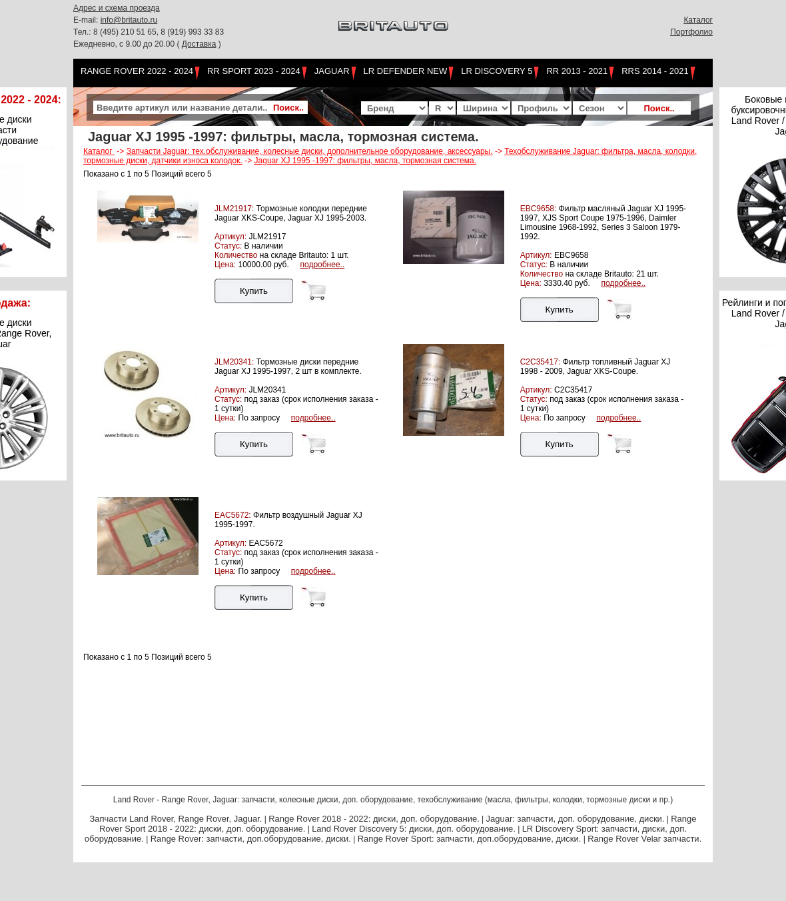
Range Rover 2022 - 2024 (137, 71)
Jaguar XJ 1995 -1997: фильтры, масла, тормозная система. (365, 160)
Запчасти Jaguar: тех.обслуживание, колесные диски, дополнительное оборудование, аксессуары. (310, 151)
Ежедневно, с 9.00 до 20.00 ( (127, 44)
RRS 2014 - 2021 (654, 71)
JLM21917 (267, 236)
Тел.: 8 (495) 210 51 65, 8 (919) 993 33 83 (148, 32)
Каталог (698, 20)
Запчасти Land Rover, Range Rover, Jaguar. (175, 819)
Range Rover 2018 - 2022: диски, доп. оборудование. (374, 819)
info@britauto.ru (129, 20)
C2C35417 (573, 390)
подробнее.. (322, 264)
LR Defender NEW (406, 71)
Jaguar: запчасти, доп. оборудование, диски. (575, 819)
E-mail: (87, 20)
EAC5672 (265, 543)
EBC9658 (571, 255)
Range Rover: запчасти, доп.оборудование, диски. (251, 839)
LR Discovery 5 (496, 71)
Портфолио (691, 32)
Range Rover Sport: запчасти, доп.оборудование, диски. (470, 839)
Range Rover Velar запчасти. (644, 839)
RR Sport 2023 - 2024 (253, 71)
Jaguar (332, 71)
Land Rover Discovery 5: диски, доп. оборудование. (414, 829)
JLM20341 (267, 390)
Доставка (199, 44)
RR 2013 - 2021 (576, 71)
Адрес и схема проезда (116, 8)
